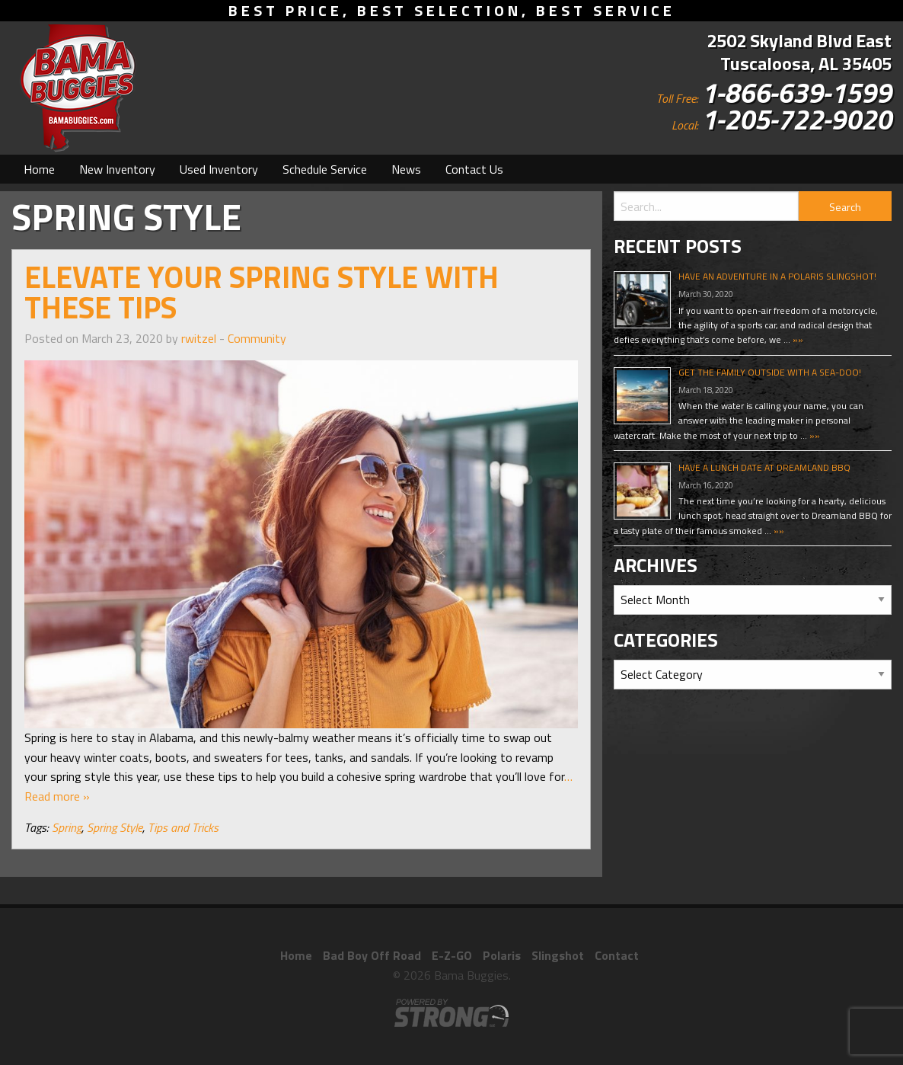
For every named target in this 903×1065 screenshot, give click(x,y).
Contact (617, 955)
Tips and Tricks (183, 827)
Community (257, 338)
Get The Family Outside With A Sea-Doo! (769, 372)
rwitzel (198, 338)
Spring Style (114, 827)
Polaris (502, 955)
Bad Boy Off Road (372, 955)
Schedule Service (324, 169)
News (406, 169)
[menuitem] (39, 169)
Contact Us (474, 169)
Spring (66, 827)
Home (39, 169)
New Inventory (117, 169)
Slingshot (557, 955)
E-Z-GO (452, 955)
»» (796, 339)
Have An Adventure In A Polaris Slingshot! (777, 276)
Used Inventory (219, 169)
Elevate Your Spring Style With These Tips (261, 292)
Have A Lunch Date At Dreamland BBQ (764, 467)
